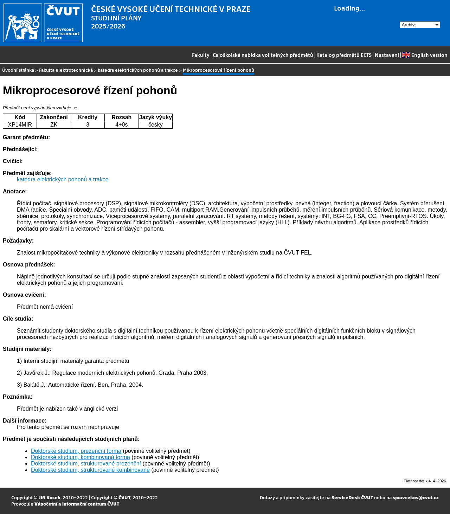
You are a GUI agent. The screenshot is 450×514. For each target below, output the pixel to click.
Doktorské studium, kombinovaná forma (80, 457)
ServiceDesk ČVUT (352, 497)
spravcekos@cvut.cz (416, 497)
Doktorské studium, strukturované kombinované (90, 470)
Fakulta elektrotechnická (66, 69)
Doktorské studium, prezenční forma (76, 451)
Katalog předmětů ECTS (344, 55)
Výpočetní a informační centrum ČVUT (76, 503)
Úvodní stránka (18, 69)
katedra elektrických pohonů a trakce (138, 69)
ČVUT (124, 497)
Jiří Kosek (49, 497)
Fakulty (201, 55)
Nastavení (387, 55)
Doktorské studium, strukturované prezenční (86, 464)
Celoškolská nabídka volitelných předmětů (263, 55)
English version (424, 55)
